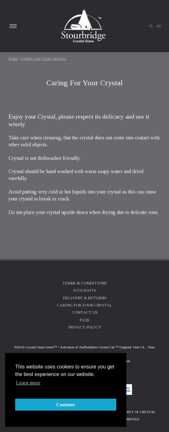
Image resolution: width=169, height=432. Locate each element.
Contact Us (85, 312)
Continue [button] (65, 404)
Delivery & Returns (84, 298)
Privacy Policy (84, 327)
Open (13, 26)
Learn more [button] (28, 382)
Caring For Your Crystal (43, 58)
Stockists (84, 290)
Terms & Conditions (84, 283)
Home (13, 58)
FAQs (84, 320)
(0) (158, 26)
